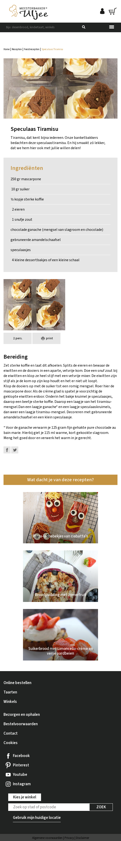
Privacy (69, 838)
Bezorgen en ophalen (22, 714)
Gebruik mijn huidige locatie (37, 818)
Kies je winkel (24, 797)
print (46, 338)
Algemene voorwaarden (47, 838)
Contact (11, 733)
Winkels (10, 701)
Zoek (101, 807)
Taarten (10, 692)
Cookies (11, 743)
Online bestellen (17, 683)
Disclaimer (82, 838)
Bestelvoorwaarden (21, 724)
